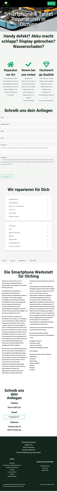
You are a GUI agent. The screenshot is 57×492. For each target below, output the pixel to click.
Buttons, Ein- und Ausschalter (16, 207)
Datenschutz (45, 471)
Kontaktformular (12, 477)
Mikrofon (11, 236)
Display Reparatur (13, 200)
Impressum (45, 469)
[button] (14, 418)
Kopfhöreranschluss (14, 217)
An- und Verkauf (12, 473)
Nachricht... (7, 177)
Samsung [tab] (12, 261)
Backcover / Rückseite (15, 233)
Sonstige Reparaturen (14, 243)
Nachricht (4, 145)
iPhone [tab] (4, 261)
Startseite (12, 464)
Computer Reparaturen (12, 468)
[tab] (28, 200)
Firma (2, 138)
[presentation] (12, 170)
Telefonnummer (5, 124)
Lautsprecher (12, 226)
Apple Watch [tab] (22, 261)
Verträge (12, 470)
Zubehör (12, 475)
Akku (10, 230)
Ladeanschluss (12, 213)
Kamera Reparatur (14, 203)
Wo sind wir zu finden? (15, 247)
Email (2, 131)
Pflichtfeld (4, 158)
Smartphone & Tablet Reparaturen (12, 466)
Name (3, 117)
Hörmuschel (12, 210)
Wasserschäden (13, 240)
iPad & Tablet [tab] (32, 261)
